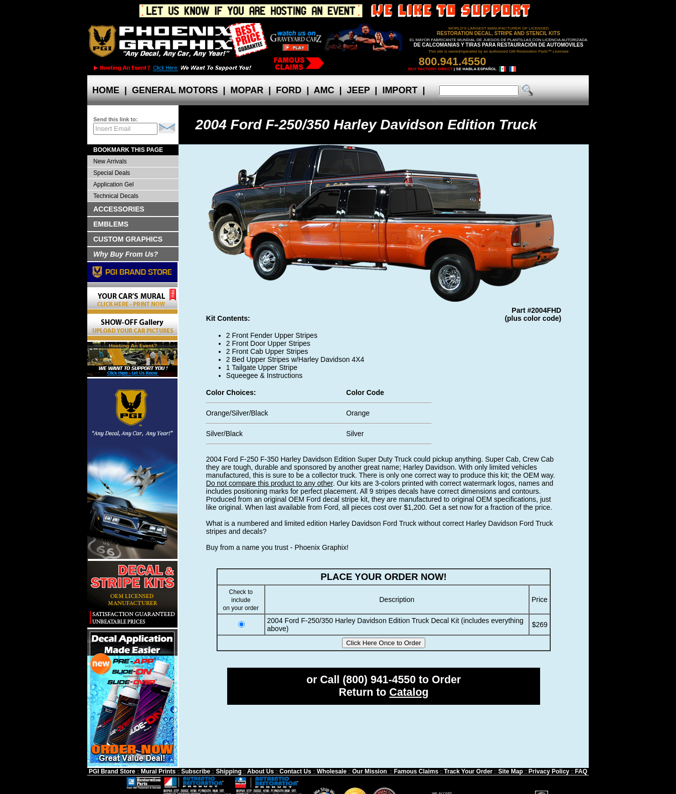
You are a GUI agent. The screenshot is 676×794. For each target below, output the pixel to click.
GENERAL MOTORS (175, 90)
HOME (105, 90)
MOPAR (246, 90)
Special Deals (111, 172)
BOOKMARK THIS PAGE (128, 149)
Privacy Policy (549, 771)
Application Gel (113, 184)
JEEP (358, 90)
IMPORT (399, 90)
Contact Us (295, 771)
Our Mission (369, 771)
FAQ (581, 771)
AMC (324, 90)
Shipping (228, 771)
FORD (288, 90)
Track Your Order (468, 771)
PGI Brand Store (112, 771)
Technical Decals (115, 196)
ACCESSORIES (118, 209)
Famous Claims (416, 771)
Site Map (510, 771)
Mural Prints (158, 771)
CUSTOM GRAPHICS (127, 239)
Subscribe (195, 771)
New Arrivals (110, 161)
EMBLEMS (110, 224)
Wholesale (332, 771)
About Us (260, 771)
